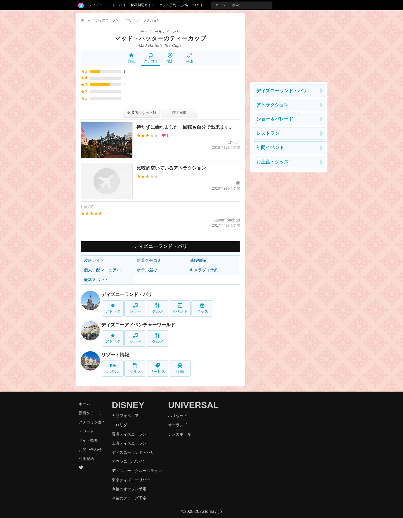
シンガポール (179, 434)
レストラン (267, 133)
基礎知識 (198, 260)
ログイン (199, 5)
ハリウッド (177, 415)
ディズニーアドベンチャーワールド (138, 324)
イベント (180, 308)
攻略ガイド (94, 260)
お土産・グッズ (272, 161)
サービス (157, 368)
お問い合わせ (90, 449)
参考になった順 (141, 112)
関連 (189, 58)
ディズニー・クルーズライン (137, 470)
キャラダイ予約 (204, 270)
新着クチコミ (149, 260)
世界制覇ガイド (142, 5)
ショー (135, 308)
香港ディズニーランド (131, 434)
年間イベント (270, 147)
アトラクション (272, 104)
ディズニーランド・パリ (107, 5)
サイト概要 (88, 440)
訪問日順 (179, 112)
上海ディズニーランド (131, 443)
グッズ (202, 308)
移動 (180, 368)
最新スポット (96, 280)
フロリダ (119, 425)
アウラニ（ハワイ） (129, 461)
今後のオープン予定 (129, 489)
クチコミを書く (92, 422)
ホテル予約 (167, 5)
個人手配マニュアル (102, 270)
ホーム (86, 20)
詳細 (131, 58)
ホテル (113, 368)
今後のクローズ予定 (129, 498)
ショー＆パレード (274, 119)
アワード (86, 431)
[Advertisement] (288, 45)
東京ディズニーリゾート (133, 480)
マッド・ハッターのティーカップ (160, 38)
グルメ (157, 308)
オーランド (177, 425)
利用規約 (86, 458)
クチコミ (151, 58)
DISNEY (128, 405)
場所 (170, 58)
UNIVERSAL (193, 405)
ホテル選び (147, 270)
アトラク (113, 308)
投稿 (184, 5)
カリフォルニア (125, 415)
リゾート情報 (115, 354)
